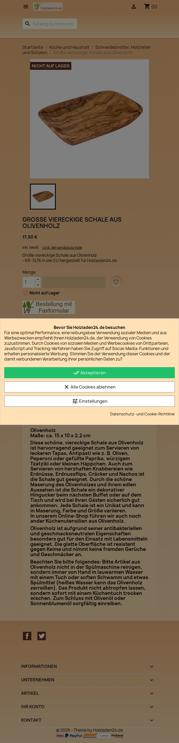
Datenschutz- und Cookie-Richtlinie (142, 413)
